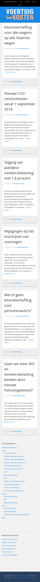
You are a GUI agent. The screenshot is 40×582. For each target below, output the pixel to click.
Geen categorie (7, 549)
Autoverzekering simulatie (13, 456)
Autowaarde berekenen (12, 466)
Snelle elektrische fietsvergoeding (16, 514)
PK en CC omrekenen (11, 487)
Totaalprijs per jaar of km (13, 469)
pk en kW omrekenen (12, 484)
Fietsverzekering (10, 508)
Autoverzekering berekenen (14, 462)
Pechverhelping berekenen (14, 491)
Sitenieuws (6, 552)
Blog (3, 518)
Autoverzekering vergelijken (14, 459)
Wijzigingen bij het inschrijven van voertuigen (19, 236)
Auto (4, 451)
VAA (5, 478)
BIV (5, 472)
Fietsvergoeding (10, 511)
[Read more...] (11, 72)
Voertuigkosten (20, 15)
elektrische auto (8, 542)
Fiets (3, 506)
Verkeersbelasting (16, 81)
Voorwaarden (31, 578)
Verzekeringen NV (22, 576)
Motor (4, 494)
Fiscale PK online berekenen (14, 481)
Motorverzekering (10, 496)
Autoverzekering (10, 453)
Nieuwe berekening (9, 447)
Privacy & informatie (18, 578)
